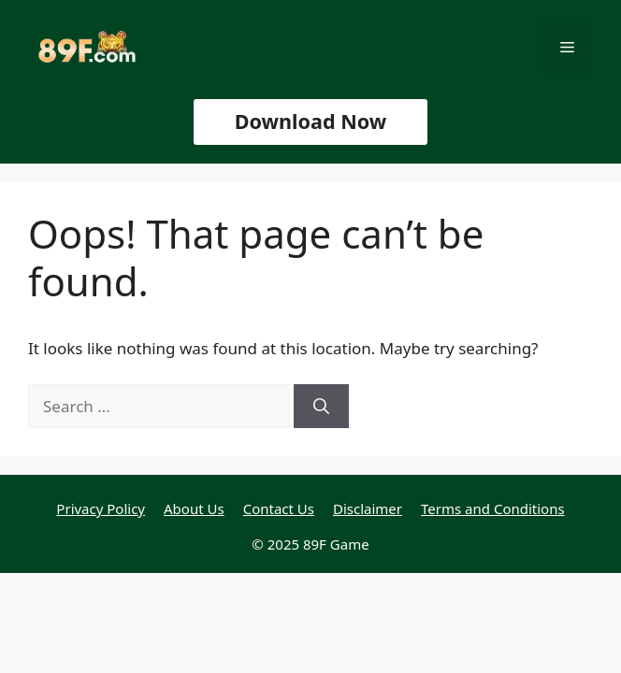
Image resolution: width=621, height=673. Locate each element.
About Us (194, 508)
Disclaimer (367, 508)
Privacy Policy (100, 508)
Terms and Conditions (493, 508)
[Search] (321, 406)
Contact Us (278, 508)
